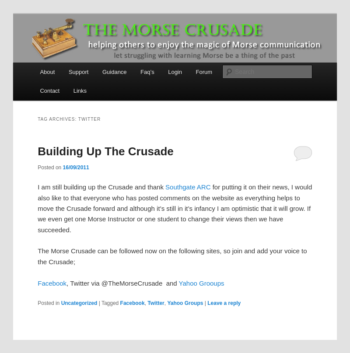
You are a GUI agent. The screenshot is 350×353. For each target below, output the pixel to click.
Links (80, 90)
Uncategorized (79, 303)
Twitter (155, 303)
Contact (50, 90)
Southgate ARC (187, 187)
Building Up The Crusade (106, 151)
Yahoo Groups (185, 303)
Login (175, 72)
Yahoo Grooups (201, 283)
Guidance (114, 72)
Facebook (52, 283)
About (47, 72)
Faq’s (147, 72)
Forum (204, 72)
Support (79, 72)
